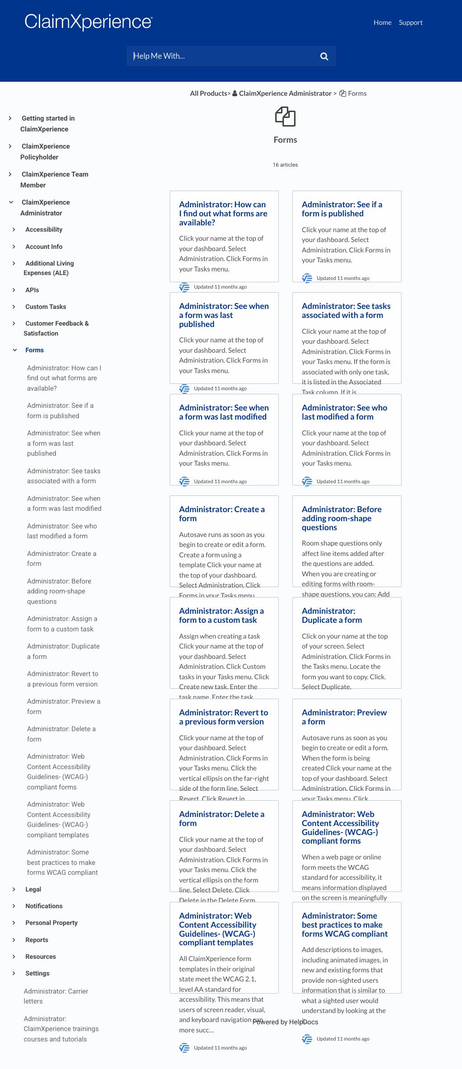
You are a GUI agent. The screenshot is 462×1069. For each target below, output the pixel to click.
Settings (37, 973)
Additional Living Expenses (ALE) (48, 268)
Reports (36, 940)
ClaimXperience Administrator (45, 207)
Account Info (43, 247)
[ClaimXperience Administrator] (281, 93)
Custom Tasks (45, 307)
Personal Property (51, 923)
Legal (33, 889)
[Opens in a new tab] (285, 1022)
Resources (40, 957)
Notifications (43, 906)
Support (411, 23)
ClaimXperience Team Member (54, 179)
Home (383, 23)
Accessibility (43, 229)
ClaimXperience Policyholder (45, 151)
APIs (31, 290)
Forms (34, 350)
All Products (208, 93)
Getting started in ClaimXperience (47, 123)
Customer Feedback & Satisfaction (56, 328)
